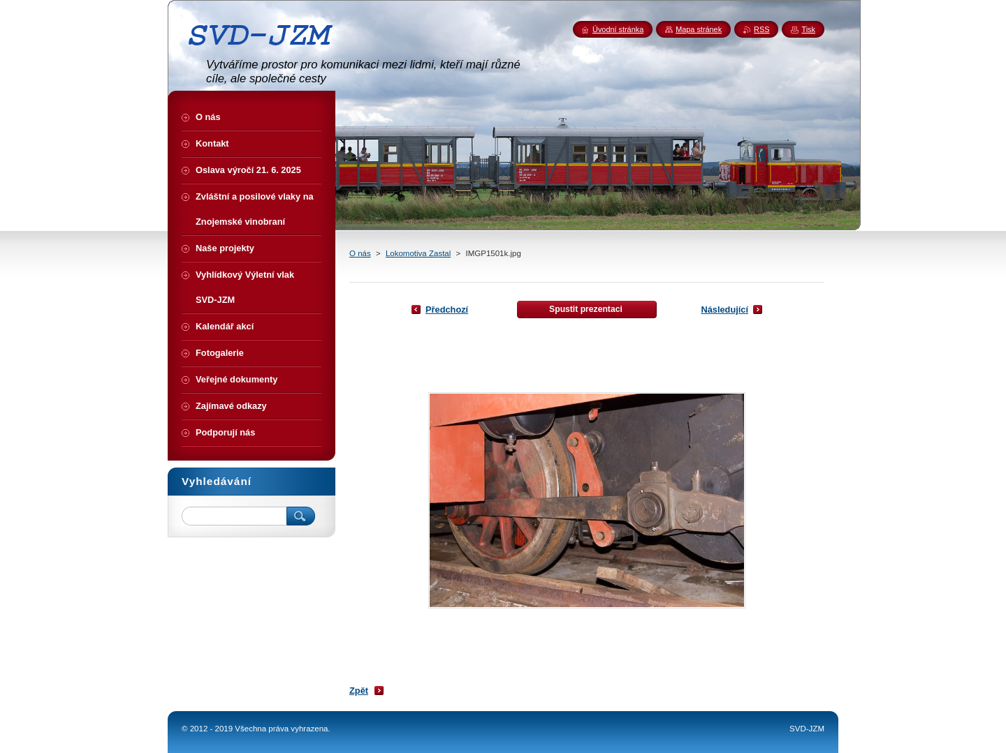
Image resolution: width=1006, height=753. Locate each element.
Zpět (358, 690)
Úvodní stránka (617, 29)
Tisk (808, 29)
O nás (360, 253)
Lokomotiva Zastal (418, 253)
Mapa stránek (699, 29)
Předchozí (446, 309)
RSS (761, 29)
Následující (724, 309)
